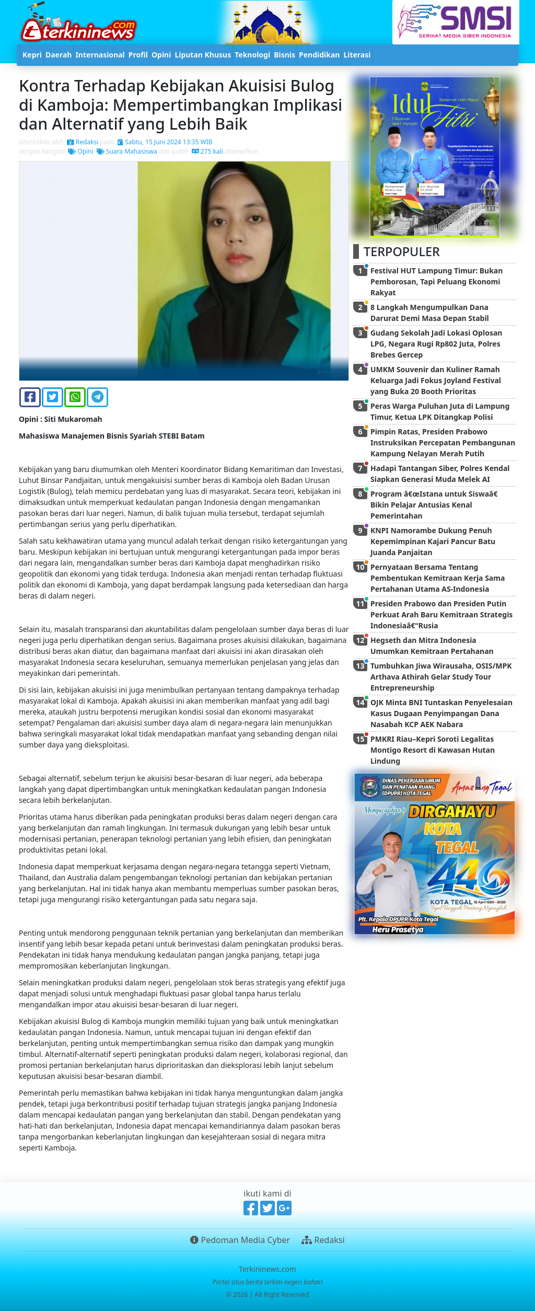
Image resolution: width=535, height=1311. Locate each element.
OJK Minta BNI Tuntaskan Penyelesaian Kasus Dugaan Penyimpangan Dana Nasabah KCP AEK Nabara (441, 713)
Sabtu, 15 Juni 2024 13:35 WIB (165, 141)
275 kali (207, 151)
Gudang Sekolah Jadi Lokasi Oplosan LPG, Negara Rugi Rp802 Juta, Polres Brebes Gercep (436, 344)
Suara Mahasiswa (127, 151)
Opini (80, 151)
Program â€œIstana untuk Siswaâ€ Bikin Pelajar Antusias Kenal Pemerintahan (436, 505)
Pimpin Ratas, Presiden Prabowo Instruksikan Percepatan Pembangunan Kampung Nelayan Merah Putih (442, 442)
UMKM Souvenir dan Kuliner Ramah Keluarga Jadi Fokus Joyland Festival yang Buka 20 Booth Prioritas (435, 380)
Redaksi (83, 141)
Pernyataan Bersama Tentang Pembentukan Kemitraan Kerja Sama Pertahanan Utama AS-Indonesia (437, 578)
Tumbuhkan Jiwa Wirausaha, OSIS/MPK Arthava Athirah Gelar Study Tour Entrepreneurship (440, 677)
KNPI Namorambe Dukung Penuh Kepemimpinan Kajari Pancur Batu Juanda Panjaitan (432, 541)
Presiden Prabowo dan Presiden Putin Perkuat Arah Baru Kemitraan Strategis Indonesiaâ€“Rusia (441, 614)
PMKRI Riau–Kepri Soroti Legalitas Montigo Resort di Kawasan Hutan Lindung (432, 750)
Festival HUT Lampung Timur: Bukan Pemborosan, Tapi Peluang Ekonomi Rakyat (436, 281)
